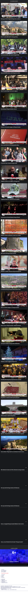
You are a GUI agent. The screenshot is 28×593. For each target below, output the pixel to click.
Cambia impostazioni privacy (13, 589)
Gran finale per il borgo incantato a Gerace (9, 109)
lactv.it (2, 576)
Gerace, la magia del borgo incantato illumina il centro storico (12, 523)
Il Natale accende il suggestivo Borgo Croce (9, 361)
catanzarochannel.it (4, 582)
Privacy (8, 589)
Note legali (5, 589)
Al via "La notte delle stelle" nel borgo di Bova (9, 37)
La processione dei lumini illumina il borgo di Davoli (10, 217)
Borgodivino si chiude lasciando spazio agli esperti (10, 397)
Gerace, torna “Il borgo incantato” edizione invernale (11, 325)
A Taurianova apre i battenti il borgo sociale (9, 163)
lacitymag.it (3, 579)
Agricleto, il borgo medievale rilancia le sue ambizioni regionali (12, 433)
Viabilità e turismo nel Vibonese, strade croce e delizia (11, 235)
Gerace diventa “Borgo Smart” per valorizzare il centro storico (12, 451)
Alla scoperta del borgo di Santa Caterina (8, 253)
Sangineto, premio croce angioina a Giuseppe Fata (10, 181)
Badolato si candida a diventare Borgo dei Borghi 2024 (11, 271)
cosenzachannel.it (4, 580)
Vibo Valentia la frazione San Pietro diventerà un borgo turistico (13, 469)
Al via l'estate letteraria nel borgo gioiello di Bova (10, 145)
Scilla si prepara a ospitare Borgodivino (8, 415)
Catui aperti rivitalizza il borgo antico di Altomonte (10, 343)
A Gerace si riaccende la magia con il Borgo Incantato (11, 127)
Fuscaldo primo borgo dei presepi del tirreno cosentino (11, 379)
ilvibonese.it (3, 581)
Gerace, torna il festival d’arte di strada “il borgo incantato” (12, 542)
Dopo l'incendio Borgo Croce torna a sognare (9, 91)
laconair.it (2, 577)
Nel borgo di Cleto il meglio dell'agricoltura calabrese (11, 19)
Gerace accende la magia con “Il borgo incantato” (10, 307)
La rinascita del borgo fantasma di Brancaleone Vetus (11, 289)
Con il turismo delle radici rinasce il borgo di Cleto (10, 55)
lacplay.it (2, 575)
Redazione (2, 589)
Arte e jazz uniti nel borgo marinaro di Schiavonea (10, 487)
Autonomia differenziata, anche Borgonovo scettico (10, 73)
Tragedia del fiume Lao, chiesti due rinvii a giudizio (10, 199)
